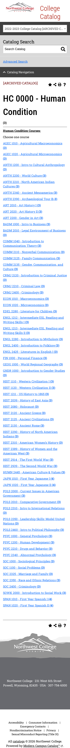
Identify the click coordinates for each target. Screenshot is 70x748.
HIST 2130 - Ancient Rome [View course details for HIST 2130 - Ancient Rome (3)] (23, 425)
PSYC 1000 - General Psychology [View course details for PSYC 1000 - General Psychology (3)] (27, 536)
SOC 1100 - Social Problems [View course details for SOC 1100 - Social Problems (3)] (24, 567)
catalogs (19, 741)
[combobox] (35, 28)
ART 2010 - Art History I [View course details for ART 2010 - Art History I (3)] (22, 205)
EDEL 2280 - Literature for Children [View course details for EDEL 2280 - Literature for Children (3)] (30, 311)
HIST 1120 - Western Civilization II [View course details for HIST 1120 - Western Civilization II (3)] (29, 388)
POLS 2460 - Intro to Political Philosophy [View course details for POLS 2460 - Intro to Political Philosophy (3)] (33, 530)
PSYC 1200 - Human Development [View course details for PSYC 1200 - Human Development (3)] (28, 542)
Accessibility (16, 722)
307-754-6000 (57, 685)
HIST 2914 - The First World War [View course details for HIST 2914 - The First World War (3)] (28, 460)
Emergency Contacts (33, 726)
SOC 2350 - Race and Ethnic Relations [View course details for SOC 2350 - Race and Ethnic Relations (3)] (31, 580)
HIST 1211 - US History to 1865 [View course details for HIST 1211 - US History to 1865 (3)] (26, 394)
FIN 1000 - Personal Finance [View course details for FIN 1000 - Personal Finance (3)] (25, 358)
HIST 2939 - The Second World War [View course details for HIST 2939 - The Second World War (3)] (30, 466)
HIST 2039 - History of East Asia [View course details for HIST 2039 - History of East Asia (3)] (27, 400)
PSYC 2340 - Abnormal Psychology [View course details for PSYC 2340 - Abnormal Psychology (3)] (29, 555)
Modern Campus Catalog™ (41, 746)
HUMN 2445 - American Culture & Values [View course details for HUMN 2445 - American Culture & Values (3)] (34, 472)
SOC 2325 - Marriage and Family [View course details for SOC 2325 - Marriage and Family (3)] (28, 574)
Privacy (51, 730)
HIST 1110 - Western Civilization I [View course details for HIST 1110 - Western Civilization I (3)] (28, 381)
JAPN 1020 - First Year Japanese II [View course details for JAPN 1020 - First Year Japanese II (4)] (29, 485)
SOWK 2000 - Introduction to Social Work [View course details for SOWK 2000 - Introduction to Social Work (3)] (34, 593)
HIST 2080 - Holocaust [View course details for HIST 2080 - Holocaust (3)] (21, 406)
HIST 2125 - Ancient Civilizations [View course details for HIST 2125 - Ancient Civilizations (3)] (28, 419)
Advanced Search (15, 61)
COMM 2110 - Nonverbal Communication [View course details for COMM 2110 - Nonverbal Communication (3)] (34, 252)
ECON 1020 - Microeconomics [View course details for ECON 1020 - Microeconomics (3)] (26, 305)
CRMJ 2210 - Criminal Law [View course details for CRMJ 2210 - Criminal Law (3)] (24, 286)
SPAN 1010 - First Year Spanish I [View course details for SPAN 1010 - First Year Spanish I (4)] (27, 599)
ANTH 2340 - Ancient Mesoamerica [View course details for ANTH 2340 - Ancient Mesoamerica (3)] (30, 193)
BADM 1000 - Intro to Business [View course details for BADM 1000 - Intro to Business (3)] (26, 224)
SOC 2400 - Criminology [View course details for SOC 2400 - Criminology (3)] (22, 586)
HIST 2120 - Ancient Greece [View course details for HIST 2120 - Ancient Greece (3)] (24, 413)
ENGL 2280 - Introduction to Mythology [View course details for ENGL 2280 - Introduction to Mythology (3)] (33, 339)
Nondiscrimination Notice (25, 730)
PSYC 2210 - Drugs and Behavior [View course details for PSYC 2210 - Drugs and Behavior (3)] (27, 549)
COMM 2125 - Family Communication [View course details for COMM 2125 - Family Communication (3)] (31, 258)
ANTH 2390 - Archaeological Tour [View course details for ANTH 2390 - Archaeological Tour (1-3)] (30, 199)
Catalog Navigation (20, 72)
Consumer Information (43, 722)
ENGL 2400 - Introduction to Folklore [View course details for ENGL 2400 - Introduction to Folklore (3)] (31, 345)
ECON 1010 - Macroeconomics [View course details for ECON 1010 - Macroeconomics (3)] (26, 299)
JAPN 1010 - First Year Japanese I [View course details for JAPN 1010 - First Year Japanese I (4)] (28, 478)
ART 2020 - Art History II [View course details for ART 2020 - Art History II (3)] (22, 211)
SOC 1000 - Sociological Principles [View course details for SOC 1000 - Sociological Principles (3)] (29, 561)
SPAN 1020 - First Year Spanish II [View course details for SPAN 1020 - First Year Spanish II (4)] (28, 605)
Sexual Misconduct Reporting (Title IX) (35, 734)
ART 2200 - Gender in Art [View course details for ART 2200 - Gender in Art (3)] (23, 218)
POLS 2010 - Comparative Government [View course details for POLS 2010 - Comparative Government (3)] (32, 502)
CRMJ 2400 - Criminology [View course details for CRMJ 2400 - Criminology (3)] (23, 292)
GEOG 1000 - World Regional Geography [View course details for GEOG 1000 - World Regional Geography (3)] (33, 364)
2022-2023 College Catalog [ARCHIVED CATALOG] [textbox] (36, 29)
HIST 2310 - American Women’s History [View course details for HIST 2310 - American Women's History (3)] (33, 442)
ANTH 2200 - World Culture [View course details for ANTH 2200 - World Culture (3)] (24, 175)
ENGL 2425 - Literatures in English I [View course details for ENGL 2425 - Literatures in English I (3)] (30, 352)
